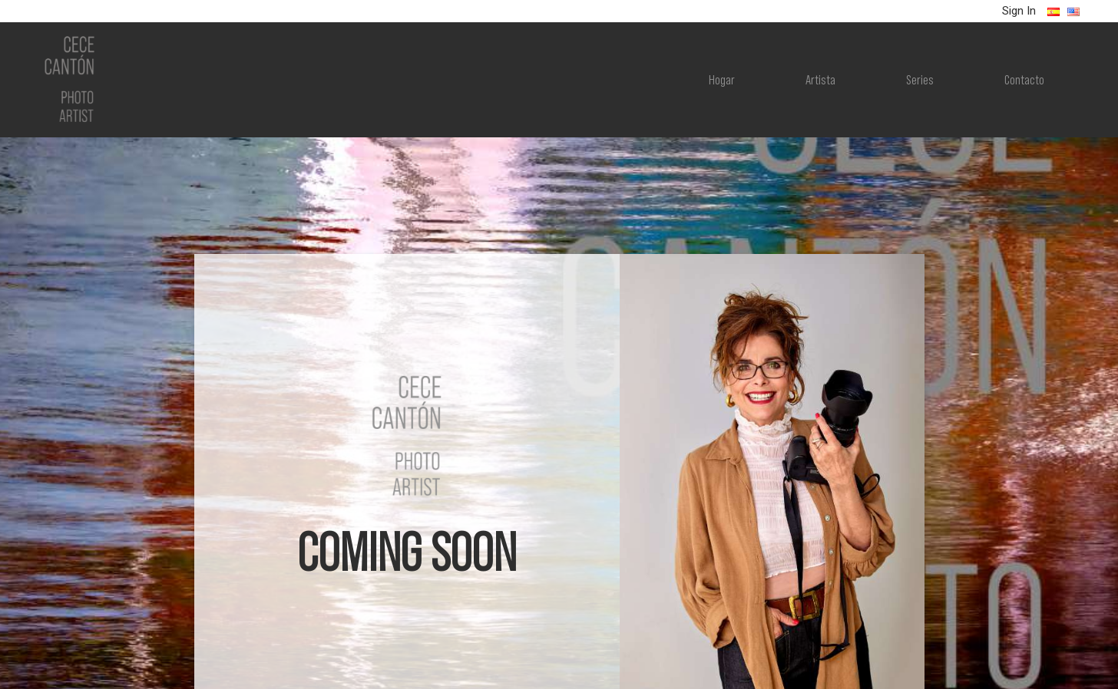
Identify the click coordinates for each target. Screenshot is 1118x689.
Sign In (1019, 11)
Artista (820, 78)
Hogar (722, 78)
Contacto (1024, 78)
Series (920, 78)
